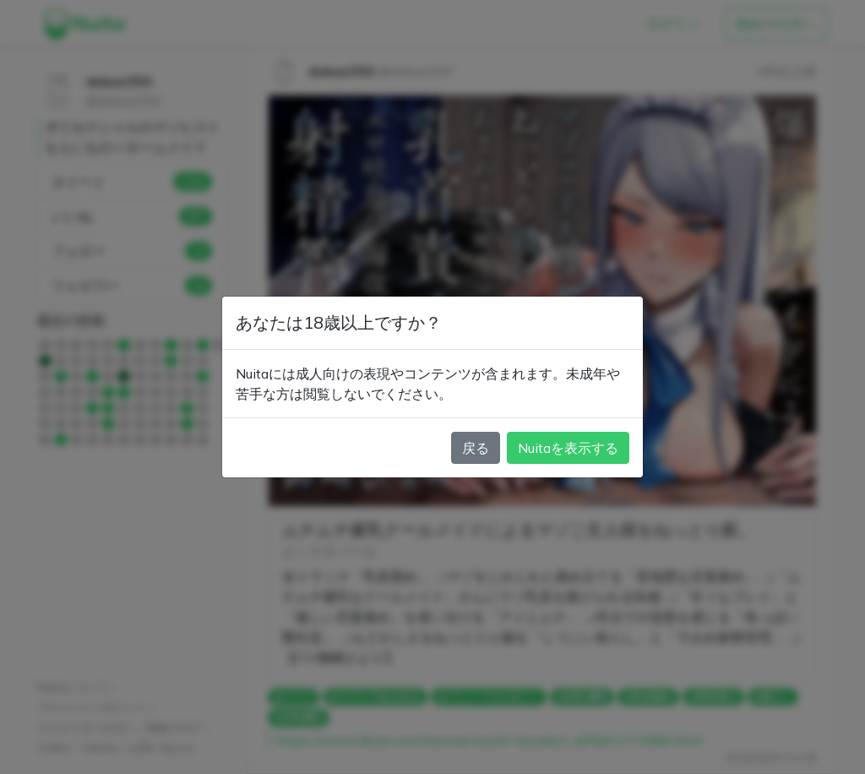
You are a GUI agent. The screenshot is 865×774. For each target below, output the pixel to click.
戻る (475, 447)
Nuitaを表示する (568, 447)
